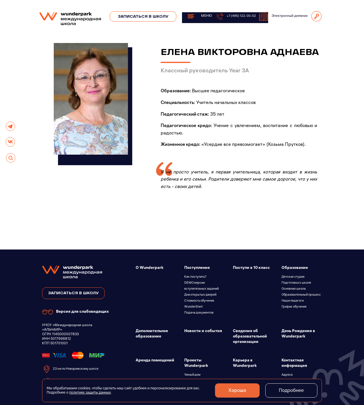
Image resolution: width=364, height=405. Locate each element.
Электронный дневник (283, 16)
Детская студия (293, 277)
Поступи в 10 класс (251, 268)
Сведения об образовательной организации (250, 336)
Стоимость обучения (199, 301)
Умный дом (192, 375)
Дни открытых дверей (200, 295)
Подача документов (199, 313)
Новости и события (203, 331)
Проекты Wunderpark (196, 363)
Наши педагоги (293, 301)
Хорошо (236, 390)
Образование (295, 268)
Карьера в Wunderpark (245, 363)
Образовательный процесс (301, 295)
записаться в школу (73, 293)
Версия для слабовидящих (75, 312)
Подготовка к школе (296, 283)
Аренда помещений (155, 361)
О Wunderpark (150, 268)
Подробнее (290, 390)
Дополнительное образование (152, 334)
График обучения (294, 307)
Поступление (197, 268)
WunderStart (193, 307)
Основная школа (294, 289)
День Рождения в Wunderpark (298, 334)
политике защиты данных (90, 392)
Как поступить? (195, 277)
